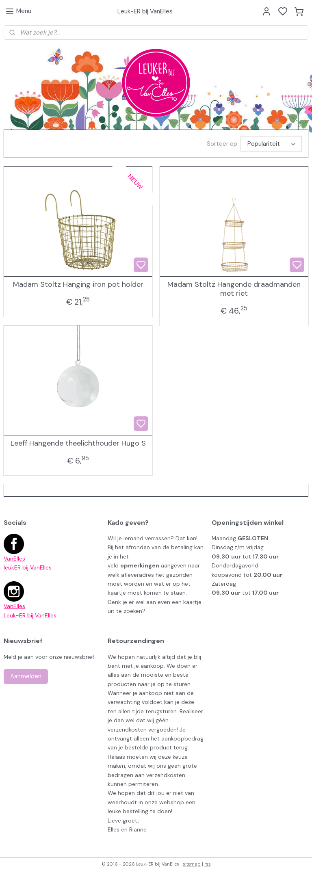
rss (207, 864)
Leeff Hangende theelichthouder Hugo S (78, 443)
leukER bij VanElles (28, 567)
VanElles (14, 558)
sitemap (192, 864)
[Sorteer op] (271, 143)
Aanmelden (25, 676)
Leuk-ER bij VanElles (30, 615)
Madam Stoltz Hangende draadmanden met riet (234, 289)
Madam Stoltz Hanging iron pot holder (78, 284)
